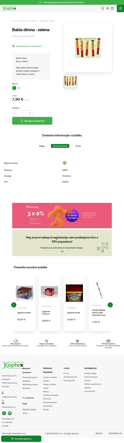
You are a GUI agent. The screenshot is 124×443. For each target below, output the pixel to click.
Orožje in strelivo (49, 384)
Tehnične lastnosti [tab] (60, 146)
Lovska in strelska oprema (50, 379)
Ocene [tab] (78, 146)
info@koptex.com (9, 405)
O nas (66, 373)
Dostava (87, 380)
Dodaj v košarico (32, 120)
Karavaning (47, 406)
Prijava (99, 433)
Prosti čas (47, 398)
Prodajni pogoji (90, 373)
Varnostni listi (89, 391)
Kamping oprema (50, 402)
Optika (46, 388)
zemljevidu (29, 397)
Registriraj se (115, 433)
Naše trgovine (69, 380)
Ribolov (46, 391)
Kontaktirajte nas (70, 377)
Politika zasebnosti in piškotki (92, 386)
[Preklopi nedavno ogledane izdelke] (21, 439)
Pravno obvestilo (91, 377)
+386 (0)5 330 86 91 (9, 397)
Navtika (46, 409)
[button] (110, 305)
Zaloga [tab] (42, 146)
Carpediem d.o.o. (19, 433)
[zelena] (16, 88)
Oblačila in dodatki (50, 395)
